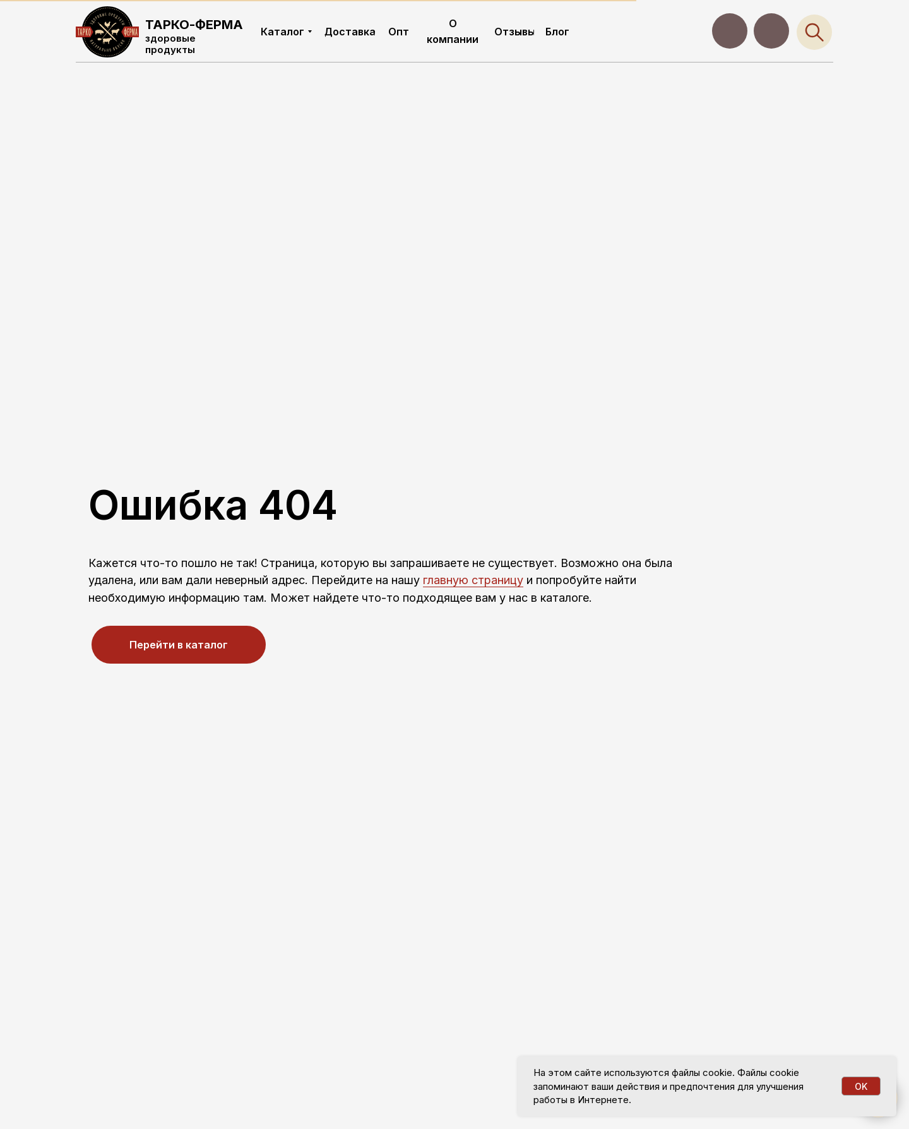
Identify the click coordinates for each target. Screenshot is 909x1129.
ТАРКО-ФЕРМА (194, 24)
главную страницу (473, 580)
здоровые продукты (170, 44)
